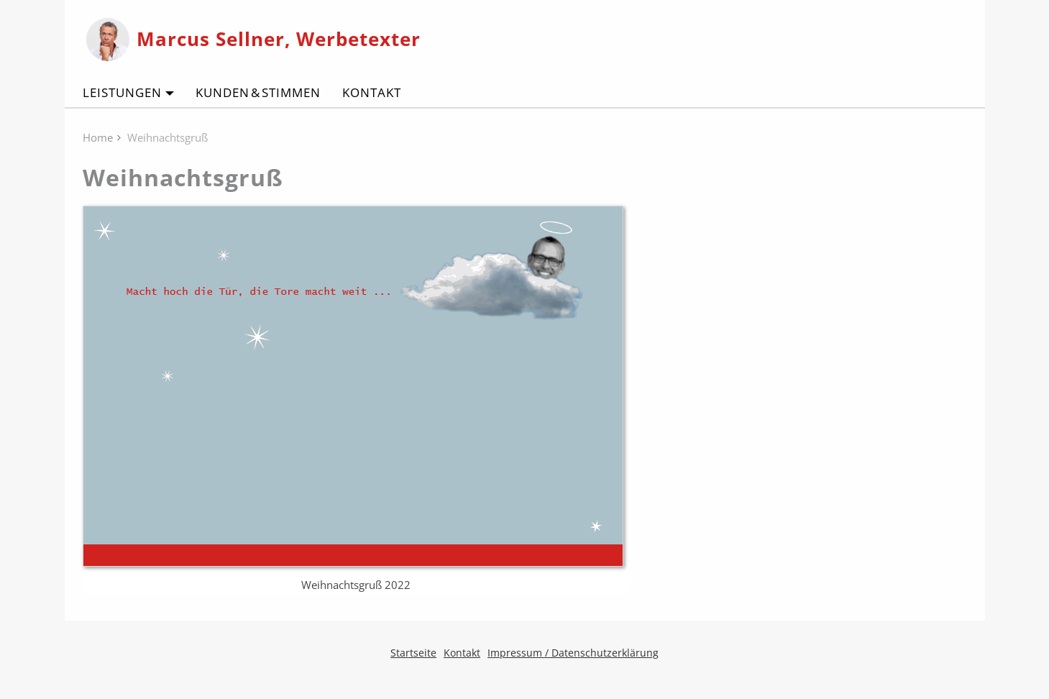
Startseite (413, 652)
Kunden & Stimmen (258, 92)
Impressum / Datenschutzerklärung (573, 652)
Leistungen (122, 92)
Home (98, 137)
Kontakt (371, 92)
